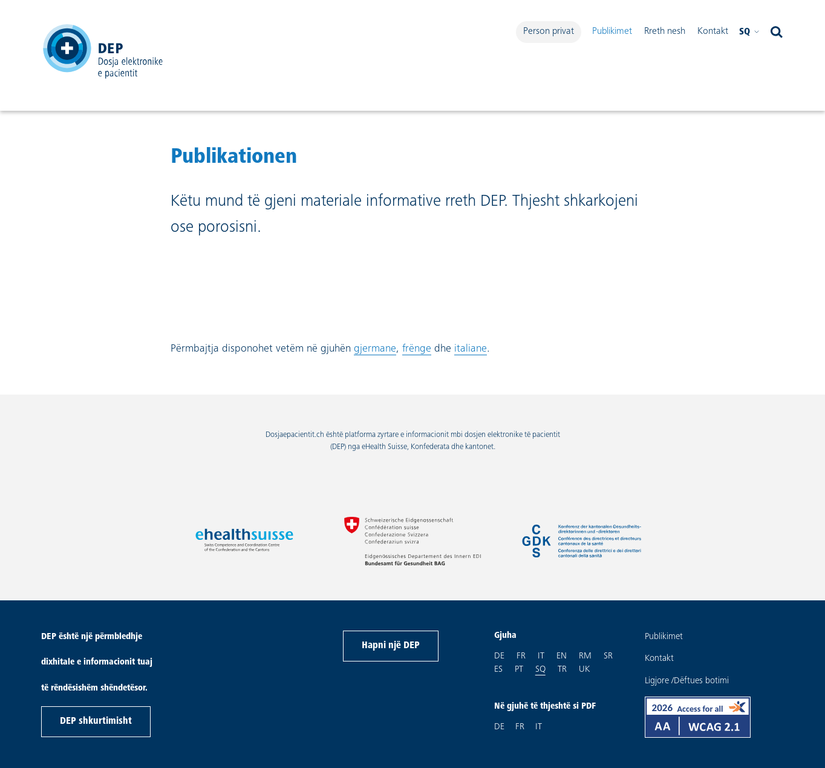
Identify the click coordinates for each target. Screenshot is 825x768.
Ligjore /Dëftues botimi (687, 681)
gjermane (375, 349)
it (541, 655)
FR (519, 727)
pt (519, 668)
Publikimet (612, 31)
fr (521, 655)
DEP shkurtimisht (96, 721)
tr (562, 668)
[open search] (777, 32)
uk (584, 668)
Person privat (548, 31)
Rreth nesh (664, 31)
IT (538, 727)
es (498, 668)
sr (608, 655)
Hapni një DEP (391, 646)
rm (585, 655)
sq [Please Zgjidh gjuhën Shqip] (749, 32)
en (561, 655)
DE (499, 727)
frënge (416, 349)
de (499, 655)
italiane (470, 349)
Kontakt (712, 31)
